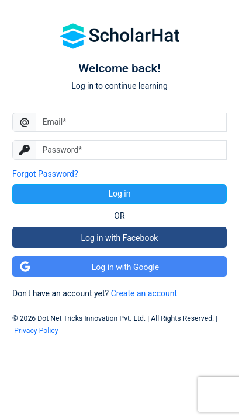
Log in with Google (89, 266)
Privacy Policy (36, 331)
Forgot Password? (45, 173)
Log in (120, 193)
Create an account (144, 293)
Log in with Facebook (119, 238)
